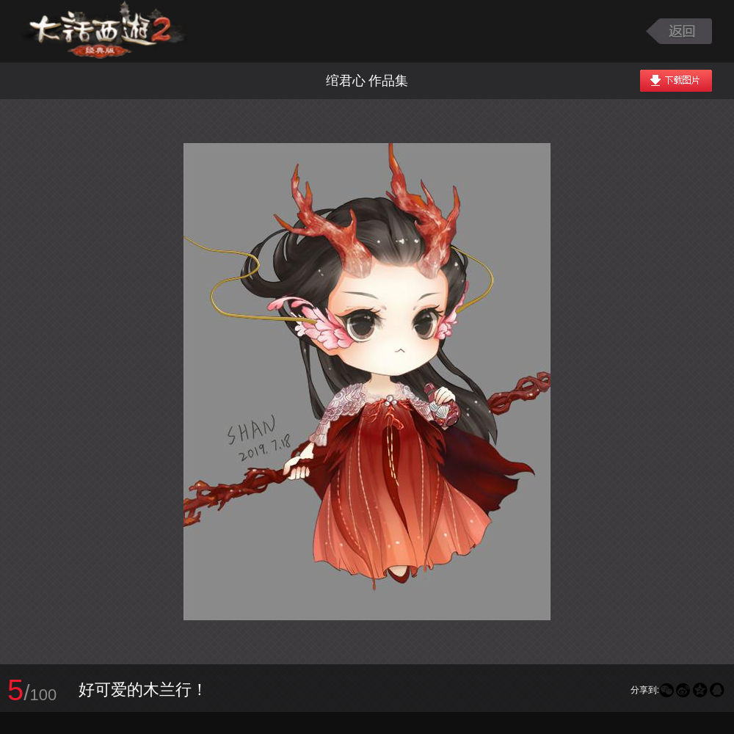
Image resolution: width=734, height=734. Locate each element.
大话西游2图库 (104, 31)
